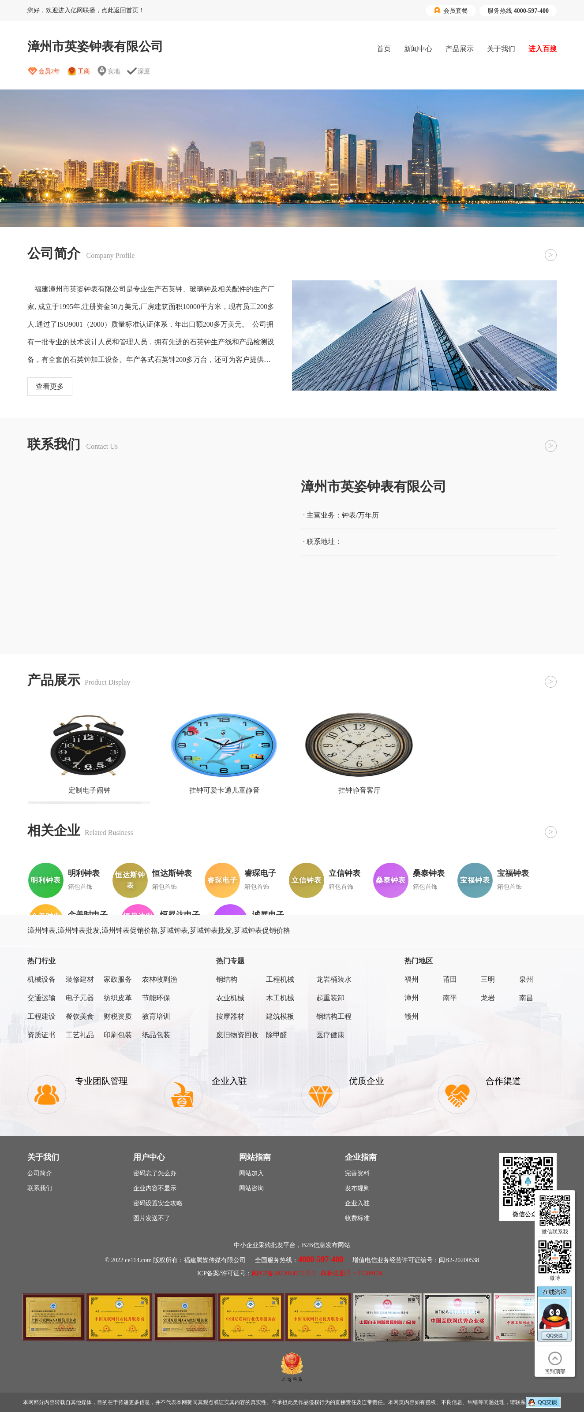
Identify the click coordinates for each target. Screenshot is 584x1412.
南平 (450, 998)
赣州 (411, 1016)
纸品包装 (156, 1035)
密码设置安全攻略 (158, 1203)
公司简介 (39, 1173)
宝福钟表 (513, 873)
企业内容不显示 (154, 1188)
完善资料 (357, 1173)
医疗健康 (330, 1035)
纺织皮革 (118, 998)
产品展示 (459, 48)
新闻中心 (418, 48)
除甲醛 (276, 1035)
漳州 (411, 998)
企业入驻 (357, 1203)
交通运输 (41, 998)
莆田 (450, 979)
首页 (384, 48)
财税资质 (118, 1016)
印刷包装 (118, 1035)
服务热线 (518, 10)
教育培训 (156, 1016)
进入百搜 (542, 48)
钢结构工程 (334, 1016)
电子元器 (80, 998)
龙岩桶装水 (334, 979)
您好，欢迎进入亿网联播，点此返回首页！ (86, 10)
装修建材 (80, 979)
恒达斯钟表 (172, 873)
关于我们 (501, 48)
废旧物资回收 (237, 1035)
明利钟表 (84, 873)
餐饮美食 (80, 1016)
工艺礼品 (80, 1035)
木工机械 (280, 998)
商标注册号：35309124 (351, 1273)
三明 (488, 979)
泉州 (526, 979)
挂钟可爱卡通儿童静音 (224, 790)
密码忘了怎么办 (154, 1173)
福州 (411, 979)
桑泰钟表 (429, 873)
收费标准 (357, 1218)
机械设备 (41, 979)
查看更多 (50, 386)
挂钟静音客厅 (359, 790)
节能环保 (156, 998)
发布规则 (357, 1188)
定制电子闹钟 (89, 790)
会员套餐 (451, 10)
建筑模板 (280, 1016)
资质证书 (41, 1035)
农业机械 (230, 998)
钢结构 (226, 979)
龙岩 (488, 998)
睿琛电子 (260, 873)
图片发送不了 (151, 1218)
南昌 (526, 998)
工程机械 (280, 979)
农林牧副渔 (159, 979)
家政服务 (118, 979)
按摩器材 (230, 1016)
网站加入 (251, 1173)
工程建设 (41, 1016)
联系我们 (39, 1188)
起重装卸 (330, 998)
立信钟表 (344, 873)
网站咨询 (251, 1188)
